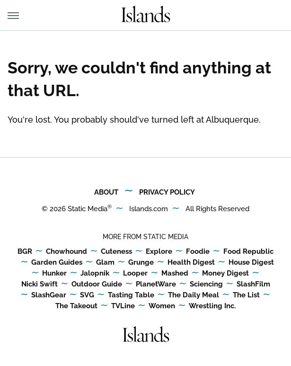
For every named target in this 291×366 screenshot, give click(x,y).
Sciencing (206, 284)
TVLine (123, 306)
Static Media (87, 209)
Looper (135, 273)
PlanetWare (156, 284)
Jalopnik (94, 273)
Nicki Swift (39, 284)
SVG (87, 295)
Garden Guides (56, 263)
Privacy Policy (167, 192)
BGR (25, 252)
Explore (159, 252)
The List (246, 295)
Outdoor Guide (96, 284)
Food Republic (248, 252)
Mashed (174, 273)
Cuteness (116, 252)
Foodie (198, 252)
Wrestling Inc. (212, 306)
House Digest (251, 263)
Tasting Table (131, 295)
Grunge (141, 263)
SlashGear (48, 295)
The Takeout (76, 306)
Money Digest (225, 273)
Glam (105, 263)
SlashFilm (253, 284)
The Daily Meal (193, 295)
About (106, 192)
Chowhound (66, 252)
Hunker (54, 273)
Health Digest (191, 263)
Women (162, 306)
